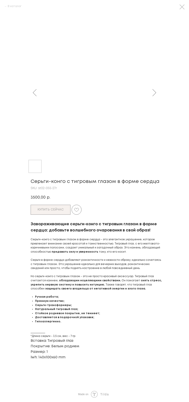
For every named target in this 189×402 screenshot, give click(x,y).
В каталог (14, 6)
